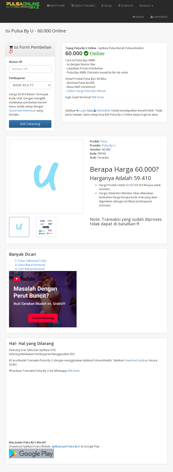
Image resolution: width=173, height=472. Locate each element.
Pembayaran (17, 78)
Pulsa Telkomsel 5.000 (32, 261)
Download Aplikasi (136, 360)
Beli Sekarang (30, 124)
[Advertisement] (86, 406)
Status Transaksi (83, 5)
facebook (125, 5)
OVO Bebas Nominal (31, 269)
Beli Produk (56, 5)
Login (81, 110)
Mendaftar (159, 17)
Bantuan (146, 5)
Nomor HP (15, 62)
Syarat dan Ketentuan (22, 110)
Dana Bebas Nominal (31, 265)
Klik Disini (98, 97)
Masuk (138, 17)
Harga (107, 5)
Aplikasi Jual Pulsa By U (66, 446)
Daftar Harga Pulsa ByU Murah (86, 91)
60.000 (129, 185)
